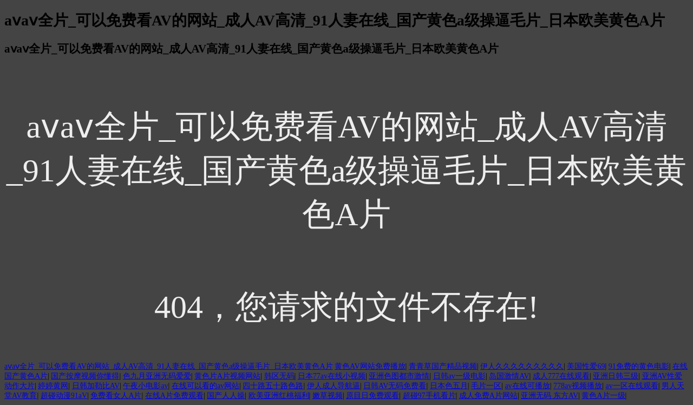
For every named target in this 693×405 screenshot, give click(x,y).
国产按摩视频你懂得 (85, 376)
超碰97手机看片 (429, 395)
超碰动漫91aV (64, 395)
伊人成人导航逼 (333, 386)
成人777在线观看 (561, 376)
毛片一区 (486, 386)
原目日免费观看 (372, 395)
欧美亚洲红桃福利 (279, 395)
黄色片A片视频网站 (227, 376)
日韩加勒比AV (96, 386)
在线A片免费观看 (174, 395)
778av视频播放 (577, 386)
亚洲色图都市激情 (399, 376)
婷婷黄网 (53, 386)
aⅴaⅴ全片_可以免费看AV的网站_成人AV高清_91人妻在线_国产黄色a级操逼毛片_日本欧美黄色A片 (168, 366)
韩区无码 (279, 376)
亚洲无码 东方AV (549, 395)
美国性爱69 (586, 366)
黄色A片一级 (603, 395)
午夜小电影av (145, 386)
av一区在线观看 (631, 386)
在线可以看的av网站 (205, 386)
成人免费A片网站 (488, 395)
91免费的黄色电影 (639, 366)
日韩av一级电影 (459, 376)
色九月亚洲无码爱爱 (157, 376)
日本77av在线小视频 (331, 376)
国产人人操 (226, 395)
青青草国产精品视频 (443, 366)
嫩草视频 (327, 395)
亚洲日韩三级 (615, 376)
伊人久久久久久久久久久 (522, 366)
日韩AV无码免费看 (394, 386)
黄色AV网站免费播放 (370, 366)
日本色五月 (449, 386)
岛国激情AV (509, 376)
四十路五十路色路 (273, 386)
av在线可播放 (527, 386)
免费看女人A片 (115, 395)
